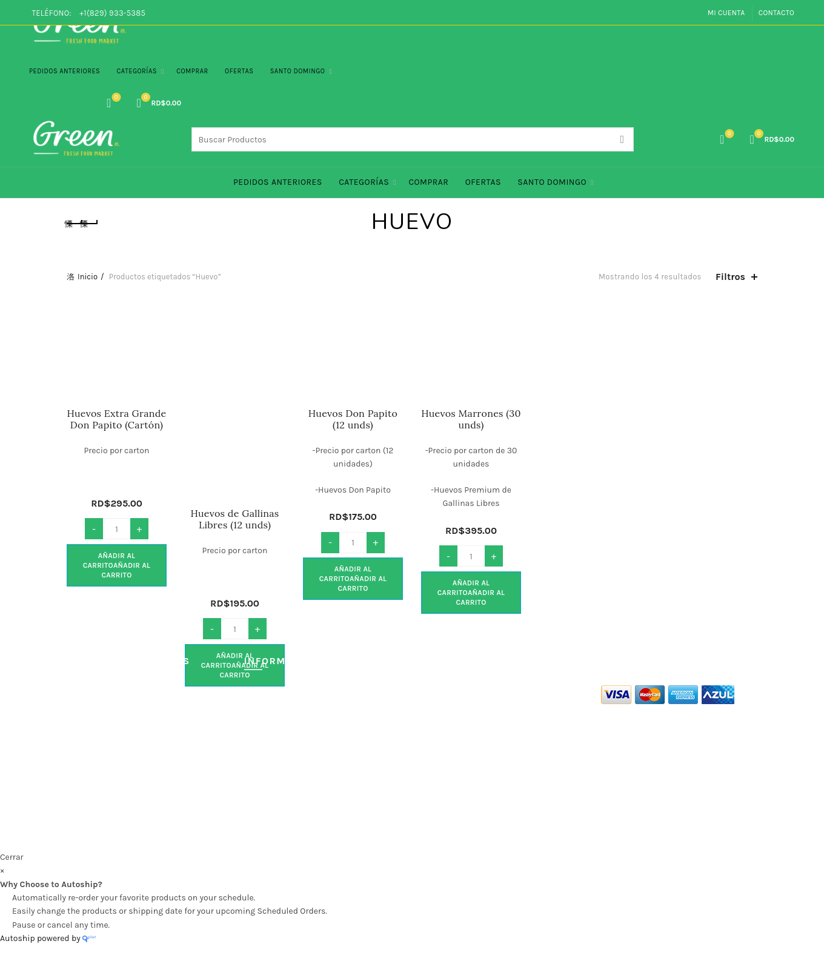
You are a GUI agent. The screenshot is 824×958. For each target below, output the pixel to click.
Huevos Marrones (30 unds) (471, 419)
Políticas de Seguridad (110, 742)
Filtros (730, 276)
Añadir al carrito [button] (117, 565)
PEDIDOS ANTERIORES (64, 71)
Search (622, 139)
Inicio (88, 276)
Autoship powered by (48, 938)
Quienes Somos (97, 689)
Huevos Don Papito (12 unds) (352, 419)
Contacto (776, 12)
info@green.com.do (453, 774)
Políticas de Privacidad (110, 724)
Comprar (192, 71)
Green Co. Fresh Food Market (364, 831)
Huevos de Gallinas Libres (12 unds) (234, 519)
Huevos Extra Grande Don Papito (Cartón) (116, 419)
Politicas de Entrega (105, 759)
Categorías (137, 71)
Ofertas (239, 71)
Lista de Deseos (114, 98)
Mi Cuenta (726, 12)
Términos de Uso (98, 707)
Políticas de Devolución (111, 777)
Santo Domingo (297, 71)
